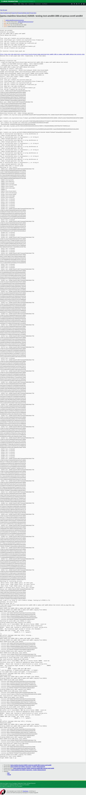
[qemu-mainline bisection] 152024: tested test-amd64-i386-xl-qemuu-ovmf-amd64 (30, 765)
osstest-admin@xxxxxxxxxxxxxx (25, 21)
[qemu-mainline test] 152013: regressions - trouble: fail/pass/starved (27, 766)
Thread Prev (14, 13)
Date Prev (2, 13)
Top (1, 10)
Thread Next (20, 13)
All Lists (5, 10)
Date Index (26, 13)
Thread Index (33, 13)
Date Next (8, 13)
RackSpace (25, 791)
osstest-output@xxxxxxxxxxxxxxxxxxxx (14, 20)
